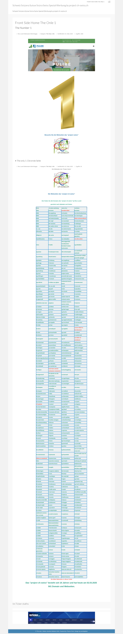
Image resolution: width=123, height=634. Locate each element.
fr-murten (51, 273)
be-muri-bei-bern (41, 406)
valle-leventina (79, 350)
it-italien (51, 427)
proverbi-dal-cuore (67, 276)
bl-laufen (38, 479)
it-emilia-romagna (53, 420)
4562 (37, 213)
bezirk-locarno (40, 443)
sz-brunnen (65, 422)
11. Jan (38, 229)
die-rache (51, 235)
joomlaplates (84, 631)
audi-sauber (39, 314)
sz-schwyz (64, 438)
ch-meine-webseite (41, 553)
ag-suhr (38, 288)
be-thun (38, 433)
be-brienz (38, 335)
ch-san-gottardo (40, 566)
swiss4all (64, 414)
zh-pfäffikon (78, 533)
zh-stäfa (77, 543)
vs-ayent (77, 401)
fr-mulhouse (52, 271)
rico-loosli (64, 291)
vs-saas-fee (78, 427)
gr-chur (51, 312)
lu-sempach (52, 564)
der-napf (51, 221)
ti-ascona (64, 492)
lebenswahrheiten (53, 520)
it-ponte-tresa (52, 458)
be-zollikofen (39, 449)
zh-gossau (77, 510)
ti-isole (63, 550)
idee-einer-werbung (54, 381)
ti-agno (63, 479)
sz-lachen (64, 435)
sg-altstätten (78, 244)
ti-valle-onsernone (80, 317)
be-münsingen (79, 215)
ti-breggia (64, 505)
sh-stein (64, 347)
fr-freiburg (51, 260)
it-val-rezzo (52, 492)
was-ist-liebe (78, 446)
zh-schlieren (78, 541)
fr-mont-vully (52, 265)
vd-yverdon (78, 391)
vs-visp (77, 440)
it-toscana (51, 481)
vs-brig (76, 406)
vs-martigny (78, 420)
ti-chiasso (64, 527)
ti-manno (77, 271)
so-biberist (65, 366)
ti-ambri (64, 489)
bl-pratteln (39, 489)
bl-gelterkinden (40, 476)
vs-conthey (78, 409)
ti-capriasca (65, 514)
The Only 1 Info (50, 34)
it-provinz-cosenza (54, 461)
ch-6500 (38, 527)
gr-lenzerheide (53, 332)
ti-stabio (77, 296)
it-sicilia (51, 479)
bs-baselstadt (40, 502)
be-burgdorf (39, 338)
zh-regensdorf (78, 535)
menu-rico (64, 208)
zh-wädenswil (78, 561)
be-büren (76, 208)
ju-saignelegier (53, 510)
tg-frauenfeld (65, 454)
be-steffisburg (40, 430)
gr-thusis (51, 361)
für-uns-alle (78, 226)
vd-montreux (78, 363)
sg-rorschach (65, 322)
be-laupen (39, 391)
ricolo (63, 288)
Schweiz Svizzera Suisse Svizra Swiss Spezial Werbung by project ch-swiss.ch (40, 11)
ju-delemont (52, 502)
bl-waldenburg (40, 497)
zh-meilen (77, 530)
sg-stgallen (65, 328)
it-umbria (51, 486)
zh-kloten (77, 524)
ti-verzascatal (78, 322)
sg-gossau (64, 314)
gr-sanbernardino (53, 350)
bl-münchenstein (79, 221)
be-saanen (39, 417)
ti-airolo (64, 481)
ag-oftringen (39, 276)
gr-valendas (52, 363)
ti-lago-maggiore (66, 561)
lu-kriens (51, 553)
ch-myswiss (39, 556)
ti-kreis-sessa (65, 556)
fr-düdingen (78, 223)
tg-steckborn (65, 463)
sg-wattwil (64, 335)
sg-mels (64, 317)
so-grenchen (65, 381)
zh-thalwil (77, 550)
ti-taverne (77, 303)
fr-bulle (51, 244)
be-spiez (38, 425)
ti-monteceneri (79, 282)
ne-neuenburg (65, 223)
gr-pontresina (52, 342)
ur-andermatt (78, 335)
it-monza (51, 449)
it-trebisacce (52, 484)
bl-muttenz (39, 484)
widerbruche (78, 463)
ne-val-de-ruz (65, 226)
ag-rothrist (39, 282)
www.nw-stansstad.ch (68, 573)
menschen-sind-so (54, 576)
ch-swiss (38, 573)
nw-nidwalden (65, 239)
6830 (37, 218)
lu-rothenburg (52, 561)
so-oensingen (65, 383)
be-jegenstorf (40, 374)
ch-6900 (38, 533)
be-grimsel (39, 350)
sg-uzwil (64, 332)
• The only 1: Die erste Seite (28, 160)
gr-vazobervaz (52, 366)
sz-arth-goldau (66, 417)
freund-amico (52, 256)
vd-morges (78, 366)
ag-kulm (38, 265)
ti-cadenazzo (65, 510)
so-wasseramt (65, 401)
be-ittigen (39, 369)
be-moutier (39, 401)
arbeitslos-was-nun (41, 303)
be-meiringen (40, 399)
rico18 (63, 286)
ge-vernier (51, 294)
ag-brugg (38, 263)
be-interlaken (40, 363)
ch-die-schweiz (40, 541)
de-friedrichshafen (54, 218)
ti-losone (64, 564)
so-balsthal (65, 363)
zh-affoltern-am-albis (80, 492)
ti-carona (64, 517)
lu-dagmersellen (53, 533)
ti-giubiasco (65, 543)
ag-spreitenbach (40, 286)
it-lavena (51, 433)
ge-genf (51, 288)
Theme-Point (70, 631)
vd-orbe (77, 378)
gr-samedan (52, 347)
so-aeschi (64, 361)
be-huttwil (39, 361)
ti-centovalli (65, 520)
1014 (37, 208)
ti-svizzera (77, 299)
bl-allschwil (39, 463)
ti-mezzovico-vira (79, 278)
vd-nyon (77, 374)
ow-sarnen (64, 265)
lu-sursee (51, 566)
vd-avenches (78, 355)
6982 (37, 226)
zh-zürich (77, 573)
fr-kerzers (51, 263)
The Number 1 (23, 27)
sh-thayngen (65, 350)
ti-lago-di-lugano (66, 558)
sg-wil (63, 338)
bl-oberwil (39, 486)
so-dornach (65, 374)
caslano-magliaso (41, 517)
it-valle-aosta (52, 489)
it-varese (51, 494)
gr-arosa (51, 309)
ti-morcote (77, 286)
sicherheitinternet (66, 353)
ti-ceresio (64, 524)
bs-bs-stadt (39, 507)
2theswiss (39, 231)
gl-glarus (51, 303)
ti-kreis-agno (65, 553)
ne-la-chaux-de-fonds (67, 215)
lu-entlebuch (52, 541)
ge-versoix (51, 296)
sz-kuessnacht (66, 433)
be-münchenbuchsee (80, 213)
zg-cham (77, 479)
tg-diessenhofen (66, 449)
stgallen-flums (65, 406)
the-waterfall (65, 476)
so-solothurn (65, 393)
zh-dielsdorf (78, 500)
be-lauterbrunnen (41, 393)
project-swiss (65, 273)
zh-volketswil (78, 558)
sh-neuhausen (65, 342)
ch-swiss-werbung (53, 208)
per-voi (63, 268)
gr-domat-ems (52, 319)
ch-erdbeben (39, 546)
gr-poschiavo (52, 345)
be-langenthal (40, 383)
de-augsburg (52, 213)
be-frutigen (39, 347)
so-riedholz (65, 391)
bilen (37, 461)
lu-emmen (51, 538)
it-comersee (52, 414)
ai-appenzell (39, 299)
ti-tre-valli (77, 309)
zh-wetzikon (78, 566)
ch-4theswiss (40, 524)
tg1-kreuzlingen (66, 440)
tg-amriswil (65, 443)
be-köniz (77, 210)
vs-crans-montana (80, 412)
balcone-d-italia (40, 317)
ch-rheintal (39, 561)
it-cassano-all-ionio (54, 412)
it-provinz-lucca (53, 463)
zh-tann (77, 546)
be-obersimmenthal (41, 412)
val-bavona (78, 342)
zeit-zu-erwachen (79, 473)
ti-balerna (64, 494)
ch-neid (38, 558)
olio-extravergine (66, 251)
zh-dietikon (78, 502)
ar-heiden (39, 306)
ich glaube (39, 404)
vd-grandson (78, 358)
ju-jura (50, 505)
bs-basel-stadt (40, 505)
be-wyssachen (40, 440)
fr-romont (51, 278)
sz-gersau (64, 430)
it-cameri (51, 404)
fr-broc (50, 239)
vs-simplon (78, 435)
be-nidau (38, 409)
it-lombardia (52, 438)
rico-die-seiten (79, 239)
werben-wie (78, 458)
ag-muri (38, 273)
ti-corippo (64, 533)
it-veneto (51, 497)
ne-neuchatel (65, 221)
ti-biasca (64, 500)
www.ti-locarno (66, 576)
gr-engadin (52, 322)
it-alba (50, 393)
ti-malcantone (78, 268)
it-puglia (51, 467)
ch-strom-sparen (40, 569)
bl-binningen (39, 471)
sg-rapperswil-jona (67, 319)
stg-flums (64, 412)
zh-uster (77, 556)
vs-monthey (78, 422)
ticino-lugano (65, 530)
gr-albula (51, 306)
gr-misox (51, 335)
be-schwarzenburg (41, 422)
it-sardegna (52, 476)
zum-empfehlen (79, 576)
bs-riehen (39, 510)
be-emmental (39, 342)
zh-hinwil (77, 514)
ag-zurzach (39, 296)
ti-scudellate (78, 291)
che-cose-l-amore (41, 543)
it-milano (51, 446)
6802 (37, 215)
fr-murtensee (52, 276)
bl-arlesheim (39, 467)
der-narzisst (52, 223)
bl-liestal (38, 481)
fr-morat (51, 268)
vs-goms (77, 414)
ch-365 (38, 520)
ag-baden (38, 260)
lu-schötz (77, 231)
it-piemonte (52, 454)
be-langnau (39, 387)
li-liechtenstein (53, 527)
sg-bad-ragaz (65, 309)
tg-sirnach (64, 461)
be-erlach (38, 345)
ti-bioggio (64, 502)
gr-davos (51, 314)
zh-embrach (78, 507)
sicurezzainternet (66, 355)
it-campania (52, 406)
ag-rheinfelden (40, 278)
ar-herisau (39, 309)
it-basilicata (52, 396)
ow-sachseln (65, 263)
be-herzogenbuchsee (42, 358)
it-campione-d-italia (54, 409)
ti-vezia (76, 325)
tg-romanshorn (66, 458)
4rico (37, 244)
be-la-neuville (40, 381)
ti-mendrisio (78, 276)
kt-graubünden (79, 229)
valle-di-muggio (79, 347)
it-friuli (50, 425)
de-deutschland (53, 215)
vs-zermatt (77, 443)
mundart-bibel (65, 210)
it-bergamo (52, 399)
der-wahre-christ (53, 226)
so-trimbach (65, 399)
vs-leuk (77, 417)
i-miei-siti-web (52, 383)
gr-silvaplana (52, 353)
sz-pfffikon (77, 260)
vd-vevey (77, 387)
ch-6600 (38, 530)
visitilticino (78, 399)
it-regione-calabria (54, 471)
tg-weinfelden (65, 467)
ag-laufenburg (40, 268)
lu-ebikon (51, 535)
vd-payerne (78, 381)
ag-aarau (38, 251)
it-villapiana (52, 500)
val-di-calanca (78, 345)
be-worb (38, 438)
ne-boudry (64, 213)
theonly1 (64, 473)
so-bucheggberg (66, 369)
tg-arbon (64, 446)
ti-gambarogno (66, 538)
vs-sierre (77, 433)
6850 (37, 221)
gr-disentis (52, 317)
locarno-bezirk (53, 530)
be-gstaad (39, 355)
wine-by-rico (78, 471)
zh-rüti (76, 538)
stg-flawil (64, 409)
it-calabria (51, 401)
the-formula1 (65, 471)
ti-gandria (64, 541)
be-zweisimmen (40, 454)
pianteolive (65, 271)
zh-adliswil (77, 489)
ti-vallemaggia (78, 314)
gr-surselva (52, 358)
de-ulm (50, 229)
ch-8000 (38, 535)
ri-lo (63, 294)
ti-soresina (77, 294)
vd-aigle (77, 353)
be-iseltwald (39, 366)
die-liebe (51, 231)
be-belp (38, 325)
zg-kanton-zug (78, 481)
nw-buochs (65, 231)
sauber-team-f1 (66, 296)
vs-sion (77, 438)
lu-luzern (51, 556)
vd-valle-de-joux (79, 383)
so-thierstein (65, 396)
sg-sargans (65, 325)
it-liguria (51, 435)
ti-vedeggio (78, 319)
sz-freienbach (65, 427)
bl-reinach (39, 492)
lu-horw (51, 550)
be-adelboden (40, 322)
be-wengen (39, 435)
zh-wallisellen (78, 564)
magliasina (52, 569)
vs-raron (77, 425)
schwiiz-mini (65, 306)
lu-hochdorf (52, 546)
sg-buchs (64, 312)
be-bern (38, 328)
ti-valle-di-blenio (79, 312)
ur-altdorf (77, 332)
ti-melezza (77, 273)
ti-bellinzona (65, 497)
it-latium (51, 430)
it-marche (51, 443)
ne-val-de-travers (66, 229)
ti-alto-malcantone (67, 484)
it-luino (51, 440)
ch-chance (39, 538)
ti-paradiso (78, 288)
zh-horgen (77, 517)
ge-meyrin (51, 291)
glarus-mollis (52, 299)
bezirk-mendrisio (41, 446)
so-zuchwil (65, 404)
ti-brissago (65, 507)
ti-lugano (64, 566)
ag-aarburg (39, 256)
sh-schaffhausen (66, 345)
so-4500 (64, 358)
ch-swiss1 (39, 576)
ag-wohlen (39, 291)
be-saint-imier (40, 420)
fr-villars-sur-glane (54, 282)
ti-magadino (78, 265)
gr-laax (50, 325)
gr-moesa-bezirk (53, 338)
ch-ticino (51, 210)
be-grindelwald (40, 353)
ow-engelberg (65, 260)
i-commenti (52, 378)
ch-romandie (39, 564)
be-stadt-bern (40, 427)
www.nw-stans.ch (66, 569)
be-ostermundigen (41, 414)
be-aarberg (39, 319)
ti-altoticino (65, 486)
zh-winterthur (78, 569)
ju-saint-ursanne (53, 514)
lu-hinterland (52, 543)
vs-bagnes (77, 404)
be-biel (38, 332)
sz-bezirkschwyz (66, 420)
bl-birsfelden (39, 473)
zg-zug (76, 486)
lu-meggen (52, 558)
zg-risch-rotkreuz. (79, 484)
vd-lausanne (78, 361)
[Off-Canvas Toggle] (109, 1)
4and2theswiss (40, 239)
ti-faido (63, 535)
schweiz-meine (66, 299)
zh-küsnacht (78, 527)
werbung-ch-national (80, 461)
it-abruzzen (52, 391)
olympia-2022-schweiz (68, 256)
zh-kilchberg (78, 520)
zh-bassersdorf (79, 494)
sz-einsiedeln (65, 425)
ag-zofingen (39, 294)
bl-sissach (39, 494)
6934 (37, 223)
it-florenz (51, 422)
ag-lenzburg (39, 271)
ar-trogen (38, 312)
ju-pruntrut (52, 507)
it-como (51, 417)
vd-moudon (78, 369)
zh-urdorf (77, 553)
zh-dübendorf (78, 505)
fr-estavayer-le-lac (54, 251)
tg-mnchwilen (78, 263)
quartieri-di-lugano (67, 278)
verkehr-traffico (79, 396)
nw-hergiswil (65, 235)
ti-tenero (77, 306)
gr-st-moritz (52, 355)
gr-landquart (52, 328)
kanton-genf (52, 517)
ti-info (63, 546)
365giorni (38, 235)
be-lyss (38, 396)
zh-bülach (77, 497)
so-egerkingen (66, 378)
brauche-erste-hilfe (41, 500)
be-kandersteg (40, 378)
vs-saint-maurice (79, 430)
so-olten (64, 387)
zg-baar (77, 476)
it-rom (50, 473)
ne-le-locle (64, 218)
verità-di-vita (78, 393)
